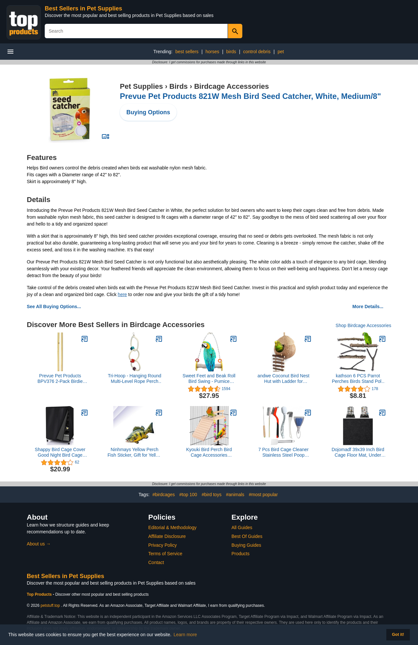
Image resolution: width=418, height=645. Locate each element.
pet (281, 51)
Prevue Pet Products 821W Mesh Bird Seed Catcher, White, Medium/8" (250, 96)
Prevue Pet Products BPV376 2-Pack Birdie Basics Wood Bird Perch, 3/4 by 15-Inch (60, 378)
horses (212, 51)
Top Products (40, 594)
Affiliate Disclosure (167, 536)
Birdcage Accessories (231, 86)
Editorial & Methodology (172, 527)
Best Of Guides (247, 536)
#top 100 (188, 494)
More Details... (367, 306)
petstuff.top (50, 605)
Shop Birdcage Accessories (363, 325)
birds (231, 51)
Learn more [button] (185, 634)
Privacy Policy (162, 545)
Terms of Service (165, 553)
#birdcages (164, 494)
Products (240, 553)
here (122, 294)
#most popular (263, 494)
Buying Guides (246, 545)
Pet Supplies (141, 86)
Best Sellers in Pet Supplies (83, 8)
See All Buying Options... (54, 306)
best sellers (187, 51)
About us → (39, 543)
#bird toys (211, 494)
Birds (178, 86)
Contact (156, 562)
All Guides (242, 527)
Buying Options (148, 112)
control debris (257, 51)
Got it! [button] (398, 634)
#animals (235, 494)
